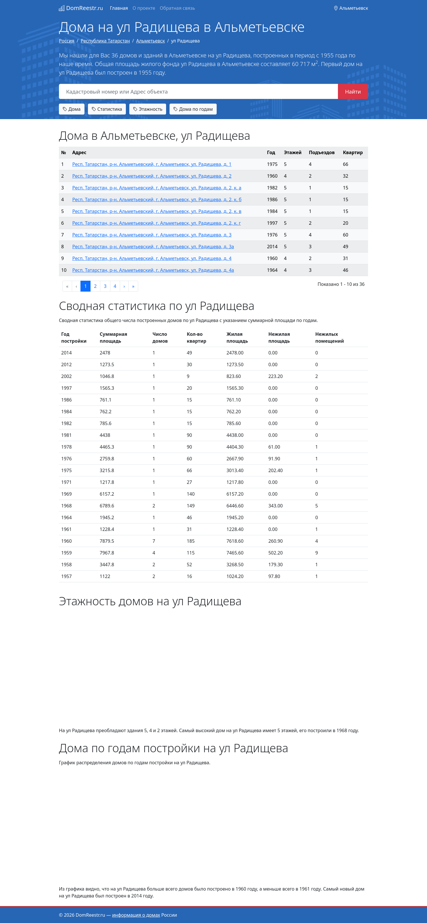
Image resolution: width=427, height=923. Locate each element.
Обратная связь (177, 8)
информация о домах (136, 915)
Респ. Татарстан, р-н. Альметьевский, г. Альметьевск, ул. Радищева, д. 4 (151, 258)
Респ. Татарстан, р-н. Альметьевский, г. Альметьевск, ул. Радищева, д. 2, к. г (156, 223)
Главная (119, 8)
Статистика (107, 109)
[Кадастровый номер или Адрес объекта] (198, 91)
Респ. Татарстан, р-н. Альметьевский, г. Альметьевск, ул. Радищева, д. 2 (151, 176)
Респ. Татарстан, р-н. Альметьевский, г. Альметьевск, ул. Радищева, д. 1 (151, 164)
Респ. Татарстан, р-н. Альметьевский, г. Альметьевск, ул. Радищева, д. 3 (151, 235)
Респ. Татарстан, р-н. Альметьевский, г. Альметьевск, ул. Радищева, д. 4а (153, 270)
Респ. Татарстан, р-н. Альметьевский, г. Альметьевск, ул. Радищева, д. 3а (153, 246)
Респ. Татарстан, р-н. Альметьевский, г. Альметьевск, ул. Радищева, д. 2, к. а (156, 188)
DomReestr (81, 8)
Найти (353, 91)
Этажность (147, 109)
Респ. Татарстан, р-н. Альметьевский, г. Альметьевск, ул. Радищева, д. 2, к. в (156, 211)
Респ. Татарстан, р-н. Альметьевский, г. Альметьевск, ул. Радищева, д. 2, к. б (156, 199)
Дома (72, 109)
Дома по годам (193, 109)
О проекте (143, 8)
